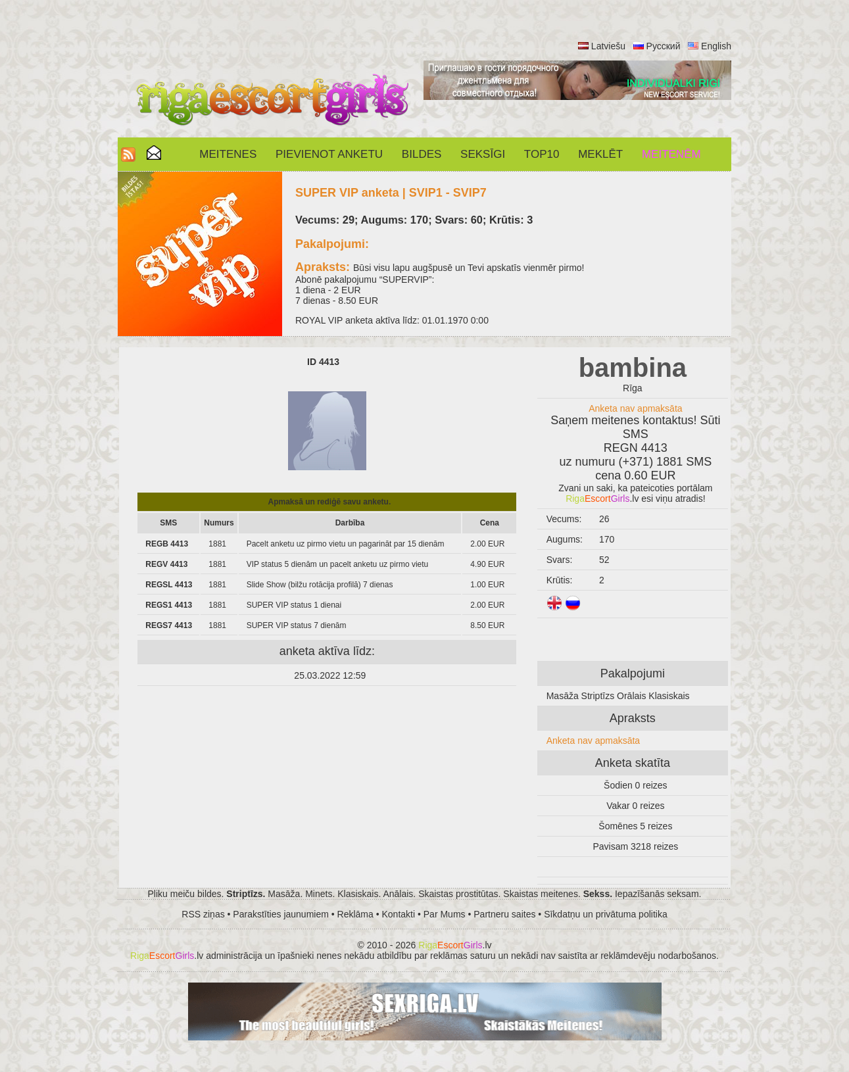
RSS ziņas (203, 914)
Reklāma (355, 914)
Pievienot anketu (329, 154)
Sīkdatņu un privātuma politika (605, 914)
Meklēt (600, 154)
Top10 (542, 154)
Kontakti (399, 914)
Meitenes (227, 154)
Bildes (421, 154)
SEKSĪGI (482, 154)
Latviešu (608, 46)
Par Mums (445, 914)
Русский (663, 46)
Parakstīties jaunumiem (281, 914)
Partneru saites (504, 914)
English (716, 46)
